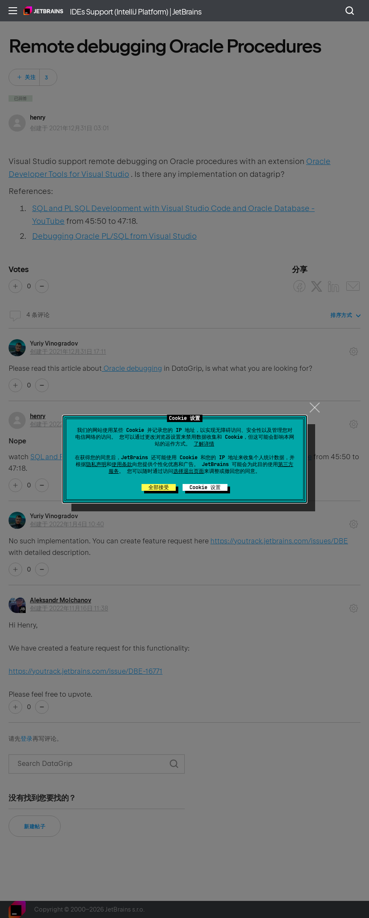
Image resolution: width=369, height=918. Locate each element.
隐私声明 (96, 464)
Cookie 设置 (205, 487)
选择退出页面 (188, 471)
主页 (43, 10)
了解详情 (204, 443)
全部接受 (158, 487)
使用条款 (122, 464)
